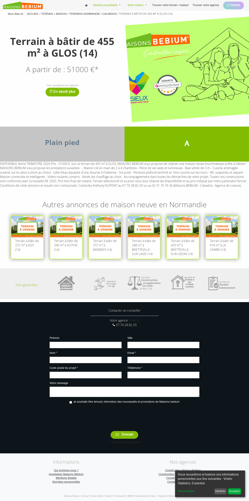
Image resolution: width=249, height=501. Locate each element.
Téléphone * (134, 368)
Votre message (59, 383)
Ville (129, 338)
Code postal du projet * (64, 368)
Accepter (234, 491)
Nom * (53, 353)
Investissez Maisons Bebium (66, 474)
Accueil (33, 14)
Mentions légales (66, 478)
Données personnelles (66, 482)
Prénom (54, 338)
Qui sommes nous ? (66, 470)
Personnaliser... (187, 491)
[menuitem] (86, 5)
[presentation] (124, 414)
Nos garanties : (27, 284)
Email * (131, 353)
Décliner (220, 491)
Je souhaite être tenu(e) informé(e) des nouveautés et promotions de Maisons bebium (126, 401)
